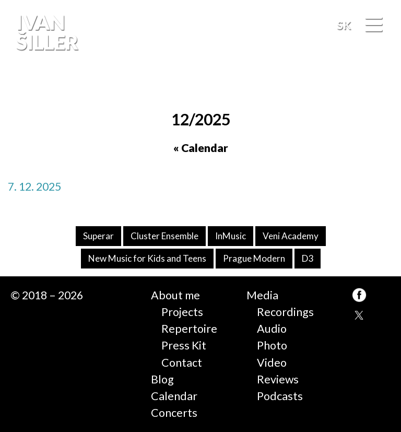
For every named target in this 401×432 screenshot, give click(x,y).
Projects (182, 312)
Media (262, 295)
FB (382, 86)
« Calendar (200, 148)
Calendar (174, 396)
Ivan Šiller (46, 32)
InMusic (230, 235)
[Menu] (373, 25)
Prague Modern (254, 258)
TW (359, 316)
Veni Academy (291, 235)
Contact (181, 362)
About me (175, 295)
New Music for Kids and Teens (147, 258)
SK (344, 25)
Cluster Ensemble (164, 235)
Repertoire (189, 328)
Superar (98, 235)
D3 (307, 258)
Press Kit (183, 345)
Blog (162, 379)
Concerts (174, 412)
